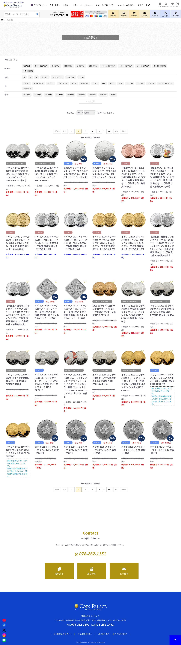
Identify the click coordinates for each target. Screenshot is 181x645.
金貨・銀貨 (55, 5)
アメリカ (51, 83)
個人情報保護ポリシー (63, 634)
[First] (57, 131)
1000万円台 (93, 66)
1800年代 (48, 95)
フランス (140, 83)
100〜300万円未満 (143, 66)
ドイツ (112, 83)
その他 (81, 77)
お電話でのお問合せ (59, 14)
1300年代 (103, 95)
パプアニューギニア (165, 83)
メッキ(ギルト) (57, 77)
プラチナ (45, 77)
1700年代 (59, 95)
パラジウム (71, 77)
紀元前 (113, 95)
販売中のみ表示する (105, 113)
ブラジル (130, 83)
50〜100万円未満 (160, 66)
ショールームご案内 (126, 5)
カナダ (74, 83)
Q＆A (148, 5)
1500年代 (81, 95)
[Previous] (65, 131)
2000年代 (26, 95)
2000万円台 (81, 66)
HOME (2, 20)
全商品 (66, 5)
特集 (75, 5)
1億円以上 (26, 66)
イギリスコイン (39, 5)
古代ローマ (85, 83)
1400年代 (92, 95)
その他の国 (27, 88)
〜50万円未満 (28, 71)
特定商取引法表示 (85, 634)
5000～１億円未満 (41, 66)
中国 (103, 83)
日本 (120, 83)
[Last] (109, 131)
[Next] (116, 131)
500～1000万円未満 (108, 66)
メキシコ (151, 83)
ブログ (140, 5)
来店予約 (91, 571)
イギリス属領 (38, 83)
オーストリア (62, 83)
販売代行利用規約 (120, 634)
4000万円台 (56, 66)
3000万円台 (68, 66)
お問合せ (124, 571)
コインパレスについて (105, 5)
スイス (95, 83)
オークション (87, 5)
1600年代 (70, 95)
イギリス (26, 83)
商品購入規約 (103, 634)
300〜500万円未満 (126, 66)
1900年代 (37, 95)
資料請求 (59, 571)
